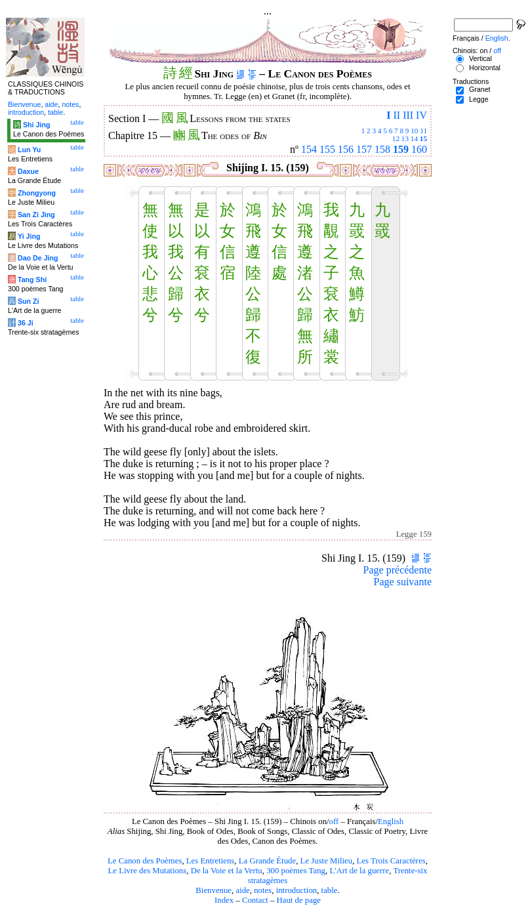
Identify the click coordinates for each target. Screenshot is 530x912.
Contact (255, 900)
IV (421, 115)
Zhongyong (37, 193)
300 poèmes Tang (295, 870)
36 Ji (25, 323)
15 (423, 138)
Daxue (28, 171)
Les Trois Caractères (391, 860)
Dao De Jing (38, 258)
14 (414, 138)
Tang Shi (32, 279)
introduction (296, 890)
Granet (480, 89)
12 (395, 138)
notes (263, 890)
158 (382, 149)
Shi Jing (36, 125)
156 (346, 149)
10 (414, 131)
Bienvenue (213, 890)
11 (423, 131)
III (408, 115)
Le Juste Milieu (326, 860)
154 (309, 149)
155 (327, 149)
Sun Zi (28, 301)
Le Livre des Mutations (147, 870)
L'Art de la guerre (359, 870)
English (390, 821)
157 (364, 149)
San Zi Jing (36, 214)
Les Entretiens (210, 860)
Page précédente (397, 569)
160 (419, 149)
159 (401, 149)
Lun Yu (29, 150)
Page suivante (403, 581)
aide (242, 890)
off (334, 821)
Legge (479, 99)
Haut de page (299, 900)
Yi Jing (29, 236)
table (329, 890)
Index (224, 900)
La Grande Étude (267, 860)
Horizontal (484, 68)
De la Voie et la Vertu (226, 870)
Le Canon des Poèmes (145, 860)
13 (405, 138)
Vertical (480, 58)
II (396, 115)
